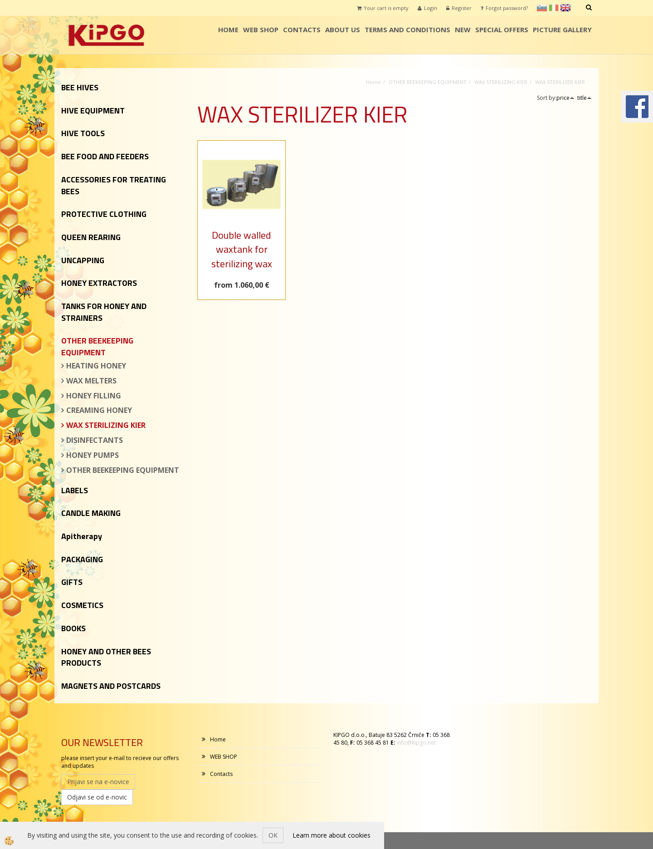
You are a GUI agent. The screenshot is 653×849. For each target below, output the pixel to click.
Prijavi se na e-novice (98, 781)
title (584, 98)
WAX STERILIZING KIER (106, 425)
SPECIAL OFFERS (501, 29)
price (565, 98)
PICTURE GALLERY (562, 29)
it (554, 7)
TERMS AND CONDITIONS (407, 29)
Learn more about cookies (331, 835)
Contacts (302, 29)
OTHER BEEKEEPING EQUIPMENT (122, 470)
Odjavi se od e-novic (97, 797)
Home (228, 29)
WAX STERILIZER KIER (560, 82)
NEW (463, 29)
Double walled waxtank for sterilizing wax (241, 249)
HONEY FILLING (93, 396)
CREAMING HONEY (99, 410)
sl (542, 7)
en (565, 7)
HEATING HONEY (96, 366)
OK (273, 835)
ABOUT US (342, 29)
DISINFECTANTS (94, 440)
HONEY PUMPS (92, 455)
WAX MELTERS (91, 381)
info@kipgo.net (416, 742)
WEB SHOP (260, 29)
